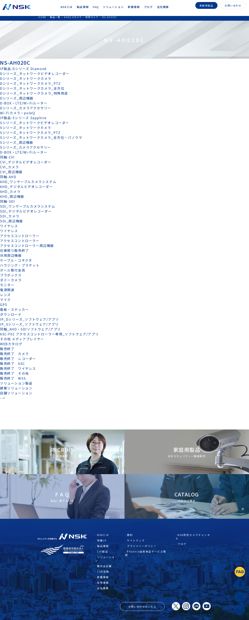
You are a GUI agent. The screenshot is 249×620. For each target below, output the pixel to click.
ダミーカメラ (11, 279)
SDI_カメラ (9, 216)
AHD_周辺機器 (12, 196)
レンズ (5, 294)
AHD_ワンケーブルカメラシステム (28, 181)
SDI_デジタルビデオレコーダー (26, 211)
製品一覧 (55, 17)
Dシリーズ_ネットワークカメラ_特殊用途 (34, 93)
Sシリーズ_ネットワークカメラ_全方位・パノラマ (41, 137)
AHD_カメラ (10, 191)
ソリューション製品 (16, 383)
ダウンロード (11, 314)
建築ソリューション (16, 388)
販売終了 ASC (12, 363)
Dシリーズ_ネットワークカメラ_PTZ (30, 83)
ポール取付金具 (12, 270)
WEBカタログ (11, 343)
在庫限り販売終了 (14, 250)
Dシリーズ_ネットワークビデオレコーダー (34, 73)
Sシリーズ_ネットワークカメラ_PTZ (30, 132)
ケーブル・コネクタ (16, 260)
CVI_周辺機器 (11, 171)
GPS (3, 304)
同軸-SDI (7, 201)
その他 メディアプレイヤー (22, 338)
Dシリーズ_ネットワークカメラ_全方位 (32, 88)
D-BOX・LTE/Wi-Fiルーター (23, 103)
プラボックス (11, 275)
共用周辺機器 (11, 255)
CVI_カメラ (9, 166)
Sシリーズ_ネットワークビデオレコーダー (34, 122)
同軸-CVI (7, 157)
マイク (5, 299)
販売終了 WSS (13, 378)
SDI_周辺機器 (11, 220)
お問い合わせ (233, 5)
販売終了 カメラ (16, 353)
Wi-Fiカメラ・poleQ (17, 112)
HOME (42, 17)
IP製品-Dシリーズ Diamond (23, 68)
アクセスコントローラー (20, 235)
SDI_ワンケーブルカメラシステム (27, 206)
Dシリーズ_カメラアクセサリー (25, 107)
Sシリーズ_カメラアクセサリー (25, 147)
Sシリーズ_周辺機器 (16, 142)
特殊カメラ (91, 17)
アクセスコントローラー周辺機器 (27, 245)
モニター (7, 284)
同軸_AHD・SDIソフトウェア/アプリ (30, 329)
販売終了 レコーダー (20, 358)
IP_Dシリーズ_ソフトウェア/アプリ (29, 319)
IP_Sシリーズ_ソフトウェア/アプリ (29, 324)
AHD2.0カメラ (72, 17)
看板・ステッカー (14, 309)
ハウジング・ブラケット (20, 265)
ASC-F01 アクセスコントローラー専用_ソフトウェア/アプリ (49, 333)
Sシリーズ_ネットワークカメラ (25, 127)
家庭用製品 (206, 5)
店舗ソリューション (16, 392)
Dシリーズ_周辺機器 (16, 98)
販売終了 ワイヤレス (18, 368)
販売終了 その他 (14, 373)
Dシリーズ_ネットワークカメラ (25, 78)
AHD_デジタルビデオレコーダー (26, 186)
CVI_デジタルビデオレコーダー (25, 162)
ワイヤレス (9, 225)
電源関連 (7, 289)
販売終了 (7, 348)
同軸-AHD (8, 176)
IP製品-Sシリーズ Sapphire (23, 117)
